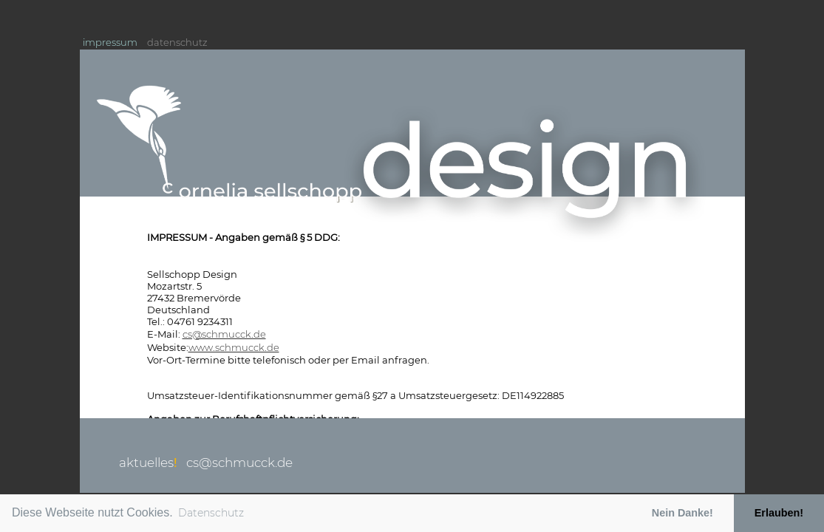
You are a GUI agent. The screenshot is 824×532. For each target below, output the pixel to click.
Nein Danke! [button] (682, 513)
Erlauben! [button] (779, 513)
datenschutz (177, 42)
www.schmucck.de (233, 347)
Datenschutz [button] (211, 512)
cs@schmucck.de (224, 334)
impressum (110, 42)
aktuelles (148, 462)
